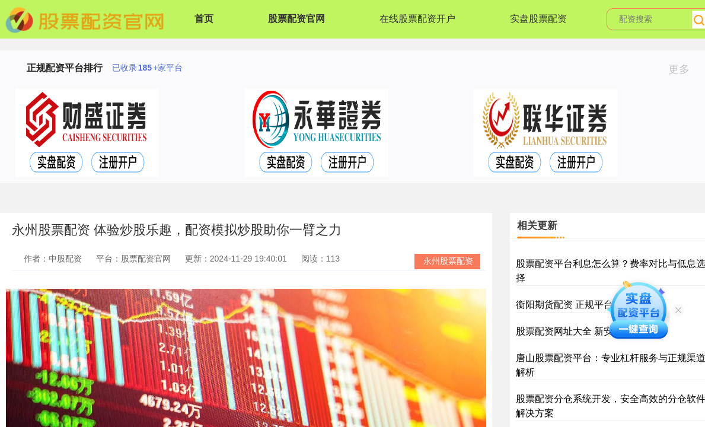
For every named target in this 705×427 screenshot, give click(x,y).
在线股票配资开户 (417, 19)
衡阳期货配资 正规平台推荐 (574, 304)
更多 (684, 69)
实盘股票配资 (538, 19)
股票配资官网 (296, 19)
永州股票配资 (448, 261)
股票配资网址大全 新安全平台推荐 (588, 331)
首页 (203, 19)
